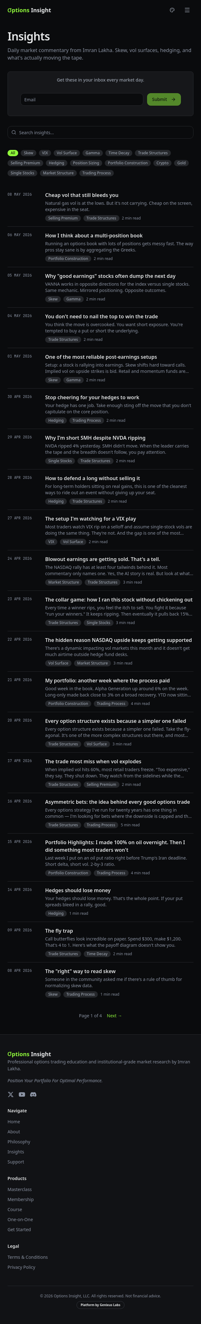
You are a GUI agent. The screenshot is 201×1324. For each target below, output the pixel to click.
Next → (114, 1016)
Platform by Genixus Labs (100, 1305)
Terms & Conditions (28, 1257)
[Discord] (33, 1094)
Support (16, 1162)
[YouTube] (22, 1094)
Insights (16, 1152)
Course (15, 1209)
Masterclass (20, 1189)
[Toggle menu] (187, 10)
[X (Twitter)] (11, 1094)
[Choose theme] (172, 10)
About (14, 1132)
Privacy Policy (21, 1267)
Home (14, 1122)
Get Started (19, 1229)
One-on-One (20, 1219)
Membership (21, 1199)
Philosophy (19, 1142)
